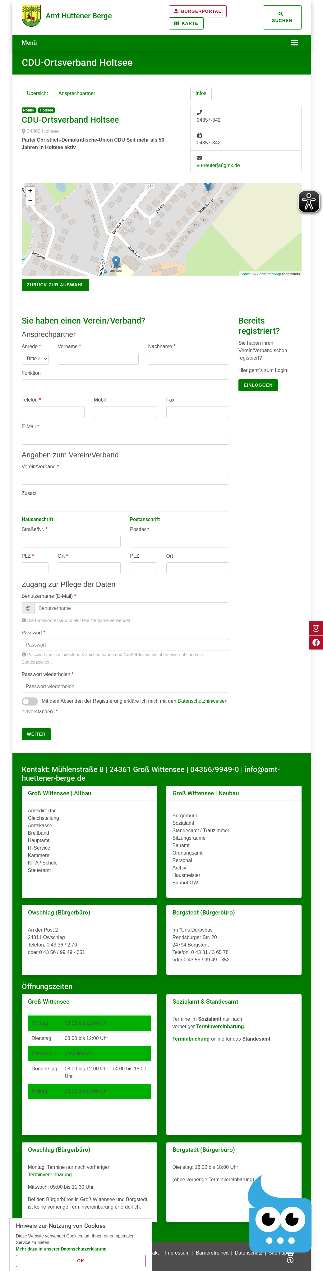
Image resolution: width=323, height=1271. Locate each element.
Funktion (31, 372)
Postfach (139, 528)
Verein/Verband (40, 466)
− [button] (30, 200)
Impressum (177, 1252)
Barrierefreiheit (212, 1252)
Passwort (33, 632)
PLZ (28, 555)
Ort (63, 555)
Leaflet (245, 273)
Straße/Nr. (35, 528)
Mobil (100, 399)
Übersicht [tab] (37, 92)
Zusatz (29, 492)
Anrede (31, 345)
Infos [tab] (201, 92)
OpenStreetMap (269, 273)
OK (80, 1260)
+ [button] (30, 191)
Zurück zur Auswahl (55, 284)
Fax (170, 399)
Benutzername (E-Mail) (49, 595)
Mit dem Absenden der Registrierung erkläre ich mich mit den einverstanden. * (125, 705)
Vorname (69, 345)
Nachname (161, 345)
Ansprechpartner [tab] (76, 92)
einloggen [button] (258, 384)
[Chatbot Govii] (280, 1214)
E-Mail (30, 425)
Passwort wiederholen (48, 673)
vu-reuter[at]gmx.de (218, 164)
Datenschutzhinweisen (202, 700)
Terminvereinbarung (50, 1174)
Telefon (31, 399)
